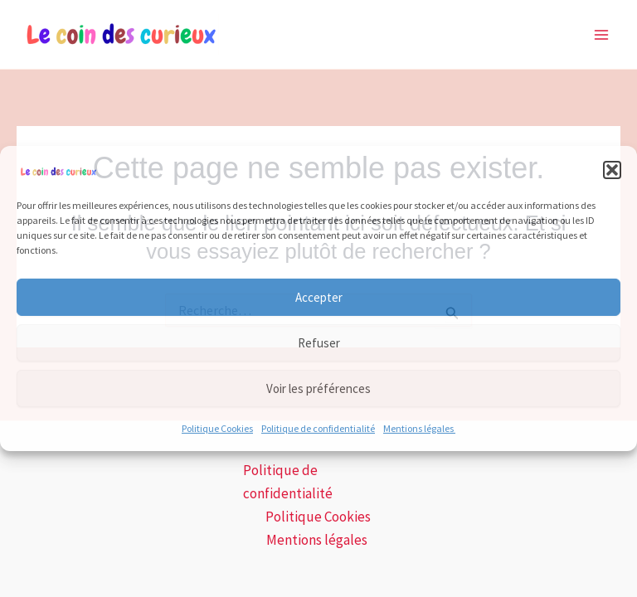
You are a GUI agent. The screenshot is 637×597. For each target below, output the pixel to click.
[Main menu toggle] (602, 35)
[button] (612, 170)
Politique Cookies (217, 428)
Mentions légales (419, 428)
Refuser (319, 343)
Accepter (319, 297)
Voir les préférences (318, 388)
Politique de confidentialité (318, 428)
